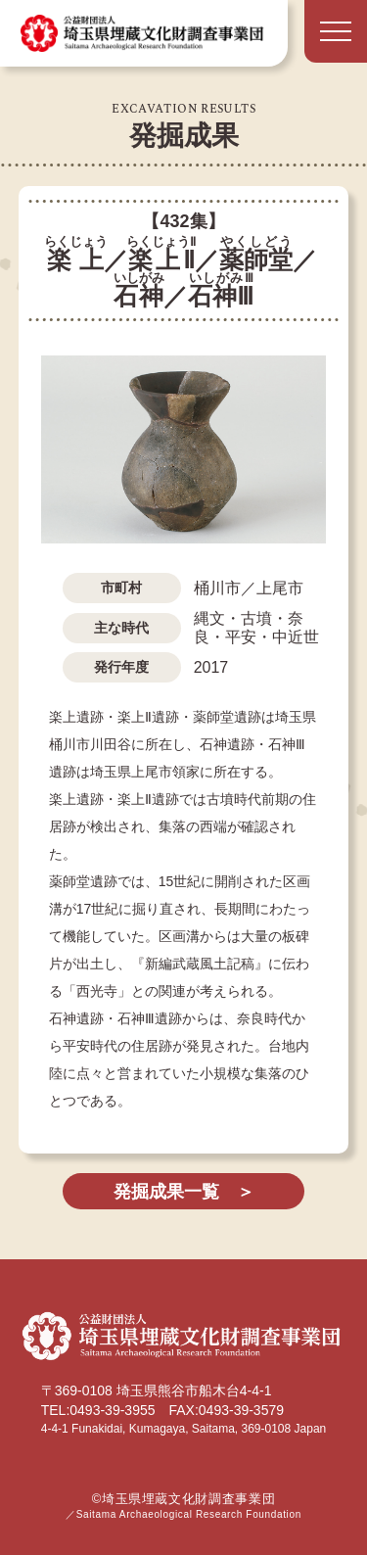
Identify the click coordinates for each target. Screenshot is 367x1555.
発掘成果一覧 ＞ (184, 1192)
